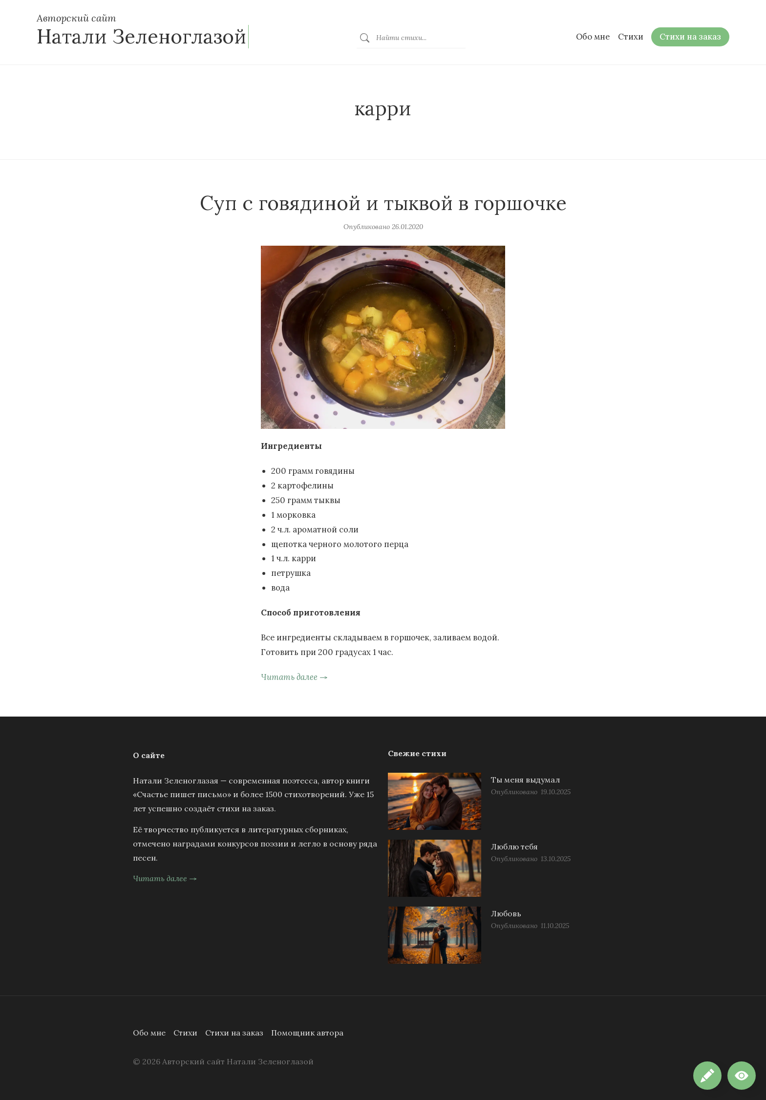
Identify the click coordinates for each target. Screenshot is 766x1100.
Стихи (185, 1032)
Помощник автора (307, 1032)
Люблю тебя (514, 846)
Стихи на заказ (234, 1032)
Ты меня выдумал (525, 779)
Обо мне (149, 1032)
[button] (741, 1075)
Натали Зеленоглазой (141, 36)
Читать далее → (294, 677)
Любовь (506, 913)
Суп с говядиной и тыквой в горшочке (383, 202)
